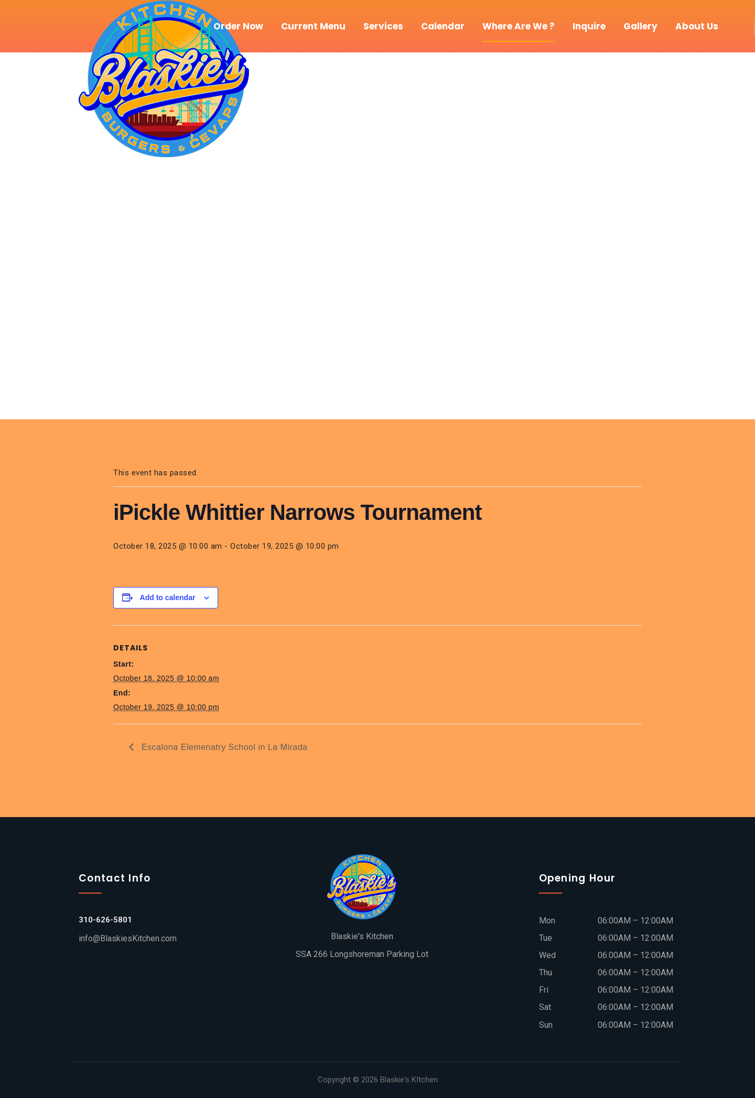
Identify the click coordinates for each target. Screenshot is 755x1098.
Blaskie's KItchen (409, 1079)
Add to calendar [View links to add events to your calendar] (168, 597)
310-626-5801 (105, 920)
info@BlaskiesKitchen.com (128, 938)
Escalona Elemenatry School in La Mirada (223, 747)
